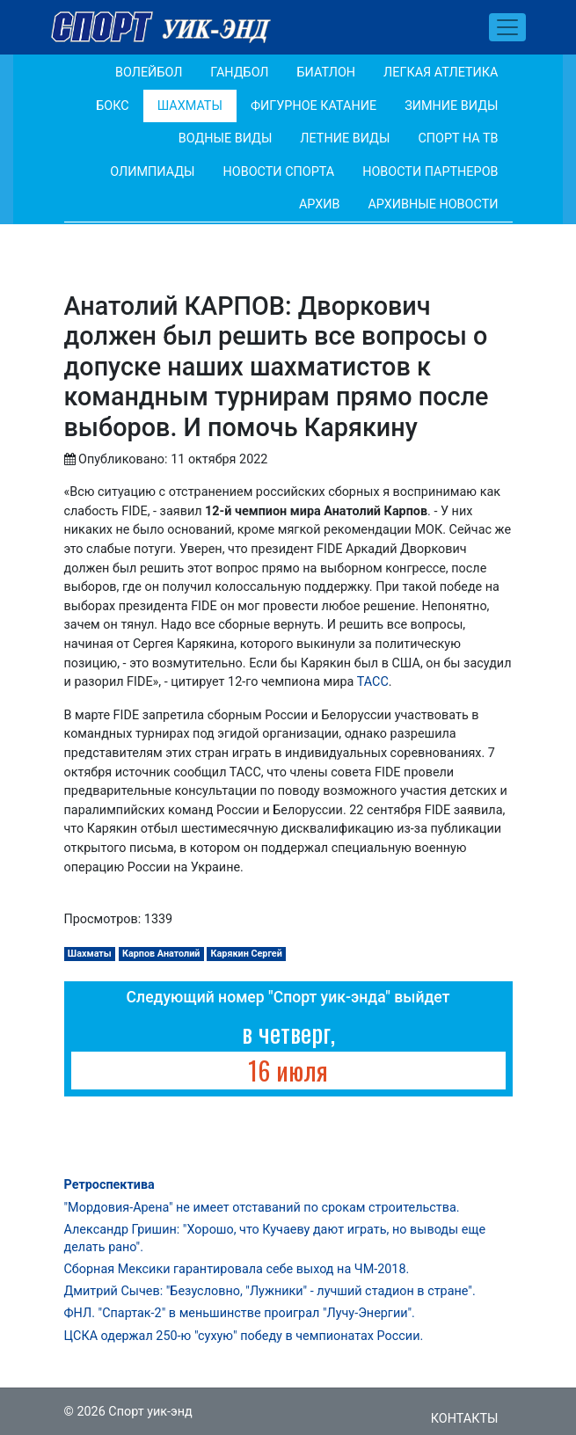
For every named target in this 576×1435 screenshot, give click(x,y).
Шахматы (189, 105)
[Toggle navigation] (507, 27)
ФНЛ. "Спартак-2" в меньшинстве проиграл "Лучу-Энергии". (239, 1313)
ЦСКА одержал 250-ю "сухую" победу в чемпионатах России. (244, 1336)
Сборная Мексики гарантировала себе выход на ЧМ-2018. (237, 1269)
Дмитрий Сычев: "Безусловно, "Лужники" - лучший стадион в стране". (270, 1291)
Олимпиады (152, 171)
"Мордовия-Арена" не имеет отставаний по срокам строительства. (262, 1207)
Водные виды (226, 138)
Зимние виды (451, 105)
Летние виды (345, 138)
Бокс (112, 105)
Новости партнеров (430, 171)
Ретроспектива (109, 1184)
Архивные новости (433, 204)
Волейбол (148, 72)
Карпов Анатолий (161, 953)
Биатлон (326, 72)
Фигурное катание (313, 105)
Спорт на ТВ (458, 138)
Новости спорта (279, 171)
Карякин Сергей (246, 953)
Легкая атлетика (440, 72)
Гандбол (239, 72)
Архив (319, 204)
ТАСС (373, 681)
